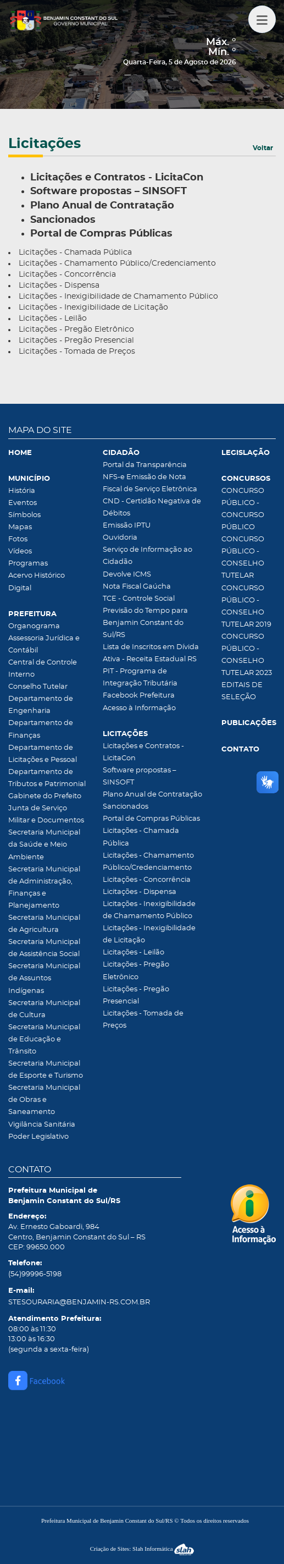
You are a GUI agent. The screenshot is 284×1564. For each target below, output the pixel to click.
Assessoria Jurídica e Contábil (44, 644)
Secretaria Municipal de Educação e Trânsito (44, 1039)
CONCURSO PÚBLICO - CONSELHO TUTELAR (242, 557)
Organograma (34, 626)
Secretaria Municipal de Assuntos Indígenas (44, 978)
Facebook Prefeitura (139, 695)
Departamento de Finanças (40, 729)
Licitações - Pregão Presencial (76, 340)
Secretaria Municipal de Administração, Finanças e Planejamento (44, 887)
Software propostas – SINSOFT (139, 776)
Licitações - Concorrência (67, 274)
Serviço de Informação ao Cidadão (147, 556)
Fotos (17, 539)
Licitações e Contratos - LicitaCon (143, 752)
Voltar (263, 148)
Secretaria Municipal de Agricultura (44, 924)
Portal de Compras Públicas (151, 818)
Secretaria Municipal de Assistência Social (44, 948)
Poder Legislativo (38, 1136)
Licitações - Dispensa (59, 285)
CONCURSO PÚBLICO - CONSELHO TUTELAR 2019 (246, 606)
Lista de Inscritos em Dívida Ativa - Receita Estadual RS (151, 653)
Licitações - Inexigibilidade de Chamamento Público (118, 296)
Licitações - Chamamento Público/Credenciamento (117, 263)
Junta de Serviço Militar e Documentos (46, 814)
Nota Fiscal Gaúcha (137, 586)
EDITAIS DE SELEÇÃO (242, 691)
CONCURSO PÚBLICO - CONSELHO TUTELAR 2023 (246, 655)
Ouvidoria (120, 537)
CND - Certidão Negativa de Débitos (152, 507)
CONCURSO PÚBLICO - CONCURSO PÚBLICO (242, 509)
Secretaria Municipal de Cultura (44, 1009)
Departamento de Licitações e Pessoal (42, 754)
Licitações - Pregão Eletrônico (76, 329)
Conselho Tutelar (38, 686)
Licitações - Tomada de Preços (77, 351)
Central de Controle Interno (42, 668)
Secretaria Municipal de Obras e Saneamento (44, 1100)
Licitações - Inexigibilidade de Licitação (93, 307)
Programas (28, 563)
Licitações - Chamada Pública (75, 252)
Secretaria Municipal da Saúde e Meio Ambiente (44, 844)
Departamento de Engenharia (40, 705)
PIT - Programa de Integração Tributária (140, 677)
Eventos (22, 503)
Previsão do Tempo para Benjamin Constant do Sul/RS (145, 623)
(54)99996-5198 (35, 1274)
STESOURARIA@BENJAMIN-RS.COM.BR (79, 1302)
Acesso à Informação (139, 708)
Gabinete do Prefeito (44, 796)
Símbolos (24, 515)
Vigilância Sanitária (41, 1124)
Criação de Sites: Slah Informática (142, 1548)
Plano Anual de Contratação (152, 794)
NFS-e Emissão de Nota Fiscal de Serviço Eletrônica (150, 483)
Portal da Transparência (145, 465)
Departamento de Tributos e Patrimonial (47, 778)
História (21, 491)
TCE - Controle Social (139, 598)
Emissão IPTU (127, 525)
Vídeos (20, 551)
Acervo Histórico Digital (36, 581)
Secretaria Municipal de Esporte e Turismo (45, 1069)
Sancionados (125, 806)
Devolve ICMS (127, 574)
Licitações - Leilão (53, 318)
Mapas (20, 527)
